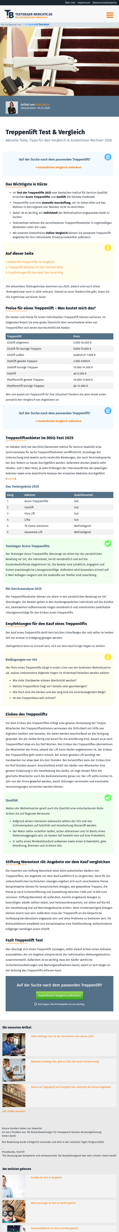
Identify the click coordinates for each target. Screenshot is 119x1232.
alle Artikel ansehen (13, 1111)
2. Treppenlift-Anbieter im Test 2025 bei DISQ (34, 267)
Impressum (84, 2)
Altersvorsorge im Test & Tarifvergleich (53, 1203)
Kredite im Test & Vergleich (46, 1177)
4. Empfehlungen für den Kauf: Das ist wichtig (34, 272)
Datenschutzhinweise (105, 2)
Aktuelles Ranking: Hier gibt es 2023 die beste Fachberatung (65, 1061)
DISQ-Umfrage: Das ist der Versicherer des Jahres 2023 (62, 1036)
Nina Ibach (42, 104)
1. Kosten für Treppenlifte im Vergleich (30, 262)
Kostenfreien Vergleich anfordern (59, 995)
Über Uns (70, 2)
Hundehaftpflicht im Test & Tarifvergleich (54, 1228)
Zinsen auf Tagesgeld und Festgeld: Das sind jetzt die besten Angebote (71, 1087)
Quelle (11, 478)
